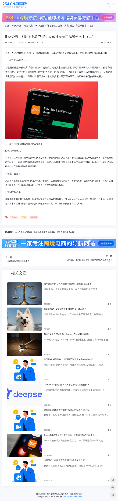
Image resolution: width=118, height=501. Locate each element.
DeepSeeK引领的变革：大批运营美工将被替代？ (66, 384)
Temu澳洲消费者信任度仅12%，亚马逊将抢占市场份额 (69, 435)
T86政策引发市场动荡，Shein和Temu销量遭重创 (66, 334)
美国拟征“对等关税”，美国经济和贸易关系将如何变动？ (69, 359)
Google (14, 217)
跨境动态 (28, 25)
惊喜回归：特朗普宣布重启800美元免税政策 (64, 460)
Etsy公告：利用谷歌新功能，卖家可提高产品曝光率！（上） (65, 25)
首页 (7, 25)
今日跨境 (16, 25)
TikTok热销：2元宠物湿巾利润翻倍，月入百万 (65, 309)
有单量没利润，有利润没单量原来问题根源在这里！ (68, 284)
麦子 (31, 42)
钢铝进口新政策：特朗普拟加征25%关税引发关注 (66, 410)
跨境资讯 (34, 217)
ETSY (24, 217)
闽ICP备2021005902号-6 (73, 497)
